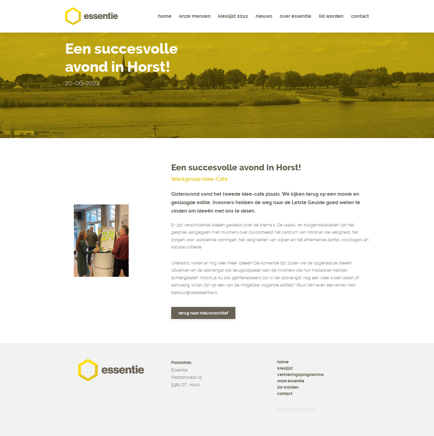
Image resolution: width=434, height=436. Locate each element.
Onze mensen (195, 16)
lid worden (287, 387)
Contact (360, 16)
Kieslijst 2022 (233, 16)
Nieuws (264, 16)
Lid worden (331, 16)
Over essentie (295, 16)
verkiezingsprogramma (300, 374)
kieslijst (285, 368)
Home (164, 16)
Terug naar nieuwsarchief (203, 313)
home (282, 361)
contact (284, 393)
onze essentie (290, 380)
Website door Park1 (296, 408)
